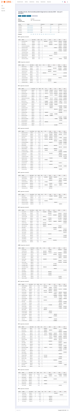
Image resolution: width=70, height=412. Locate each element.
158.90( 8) (46, 121)
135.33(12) (65, 237)
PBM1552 (33, 41)
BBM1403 (31, 235)
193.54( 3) (65, 46)
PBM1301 (30, 290)
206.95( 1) (50, 330)
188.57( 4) (60, 216)
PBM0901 (30, 380)
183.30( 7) (60, 342)
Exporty (23, 15)
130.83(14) (60, 361)
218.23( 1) (55, 211)
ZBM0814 (30, 383)
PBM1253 (33, 120)
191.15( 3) (55, 268)
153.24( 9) (50, 153)
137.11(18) (60, 118)
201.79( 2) (50, 132)
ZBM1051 (31, 139)
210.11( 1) (51, 161)
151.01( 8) (60, 303)
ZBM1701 (32, 274)
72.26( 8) (55, 366)
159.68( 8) (60, 260)
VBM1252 (33, 96)
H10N (46, 34)
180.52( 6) (46, 96)
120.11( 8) (60, 230)
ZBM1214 (30, 312)
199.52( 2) (55, 132)
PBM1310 (30, 287)
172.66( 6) (60, 276)
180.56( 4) (60, 249)
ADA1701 (32, 254)
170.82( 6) (50, 134)
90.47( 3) (50, 188)
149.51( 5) (45, 333)
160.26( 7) (65, 139)
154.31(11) (60, 333)
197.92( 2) (60, 68)
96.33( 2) (45, 380)
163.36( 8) (65, 98)
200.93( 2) (50, 341)
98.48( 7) (44, 241)
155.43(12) (60, 154)
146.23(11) (46, 115)
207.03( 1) (44, 222)
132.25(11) (65, 107)
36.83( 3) (46, 184)
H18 (54, 34)
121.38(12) (55, 113)
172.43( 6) (60, 50)
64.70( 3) (65, 375)
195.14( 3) (55, 140)
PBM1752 (31, 72)
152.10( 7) (46, 137)
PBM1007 (31, 358)
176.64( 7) (60, 162)
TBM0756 (31, 200)
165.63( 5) (46, 148)
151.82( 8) (65, 295)
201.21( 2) (60, 44)
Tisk (19, 15)
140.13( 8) (55, 137)
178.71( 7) (55, 98)
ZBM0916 (30, 399)
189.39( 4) (60, 47)
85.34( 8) (45, 356)
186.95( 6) (60, 331)
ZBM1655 (31, 80)
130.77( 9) (65, 156)
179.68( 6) (55, 104)
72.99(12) (65, 347)
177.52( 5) (49, 218)
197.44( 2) (55, 287)
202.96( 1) (60, 227)
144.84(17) (60, 117)
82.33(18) (60, 356)
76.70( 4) (50, 401)
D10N (33, 34)
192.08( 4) (60, 95)
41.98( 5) (60, 184)
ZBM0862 (31, 177)
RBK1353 (33, 104)
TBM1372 (33, 110)
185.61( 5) (50, 311)
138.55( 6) (45, 334)
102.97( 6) (55, 240)
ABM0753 (31, 199)
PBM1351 (33, 98)
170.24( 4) (55, 259)
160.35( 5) (65, 47)
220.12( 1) (55, 339)
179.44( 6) (60, 96)
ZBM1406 (31, 237)
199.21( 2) (65, 132)
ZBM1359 (33, 101)
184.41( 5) (60, 42)
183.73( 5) (65, 333)
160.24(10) (65, 230)
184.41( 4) (65, 257)
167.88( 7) (65, 345)
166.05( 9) (65, 221)
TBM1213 (30, 301)
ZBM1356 (33, 123)
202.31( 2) (45, 331)
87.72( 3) (60, 178)
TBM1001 (31, 330)
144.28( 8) (65, 154)
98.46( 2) (50, 177)
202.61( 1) (60, 330)
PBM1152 (31, 148)
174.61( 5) (50, 158)
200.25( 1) (45, 287)
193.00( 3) (65, 147)
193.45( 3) (60, 109)
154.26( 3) (50, 44)
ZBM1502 (31, 229)
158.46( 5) (55, 336)
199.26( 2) (60, 213)
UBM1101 (31, 364)
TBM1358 (33, 115)
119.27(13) (65, 101)
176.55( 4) (55, 47)
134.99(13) (51, 101)
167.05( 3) (49, 79)
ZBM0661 (31, 197)
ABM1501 (31, 240)
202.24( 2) (49, 224)
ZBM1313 (30, 306)
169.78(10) (60, 151)
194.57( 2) (45, 46)
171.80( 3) (65, 68)
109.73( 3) (54, 68)
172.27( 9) (55, 99)
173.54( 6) (49, 274)
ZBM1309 (30, 292)
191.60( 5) (60, 353)
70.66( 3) (45, 383)
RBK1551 (31, 74)
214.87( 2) (55, 328)
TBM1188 (31, 142)
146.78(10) (51, 102)
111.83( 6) (55, 252)
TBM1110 (31, 361)
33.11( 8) (51, 347)
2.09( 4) (45, 375)
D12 (35, 34)
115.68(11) (65, 158)
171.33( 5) (51, 113)
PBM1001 (31, 355)
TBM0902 (30, 382)
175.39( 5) (49, 273)
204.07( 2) (46, 145)
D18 (41, 34)
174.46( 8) (60, 142)
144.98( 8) (55, 315)
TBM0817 (30, 385)
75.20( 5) (50, 183)
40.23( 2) (60, 385)
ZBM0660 (31, 203)
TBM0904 (30, 374)
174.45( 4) (55, 227)
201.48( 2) (65, 41)
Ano (50, 25)
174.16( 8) (60, 120)
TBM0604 (30, 401)
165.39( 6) (60, 289)
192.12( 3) (60, 77)
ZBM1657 (31, 66)
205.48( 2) (51, 91)
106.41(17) (60, 347)
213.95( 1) (50, 287)
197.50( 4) (55, 93)
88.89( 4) (50, 178)
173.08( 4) (65, 151)
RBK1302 (30, 314)
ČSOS (68, 410)
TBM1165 (31, 137)
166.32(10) (60, 358)
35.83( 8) (46, 150)
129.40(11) (55, 124)
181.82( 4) (49, 219)
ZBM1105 (31, 339)
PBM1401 (31, 227)
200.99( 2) (55, 265)
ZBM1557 (31, 76)
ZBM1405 (31, 211)
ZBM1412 (31, 213)
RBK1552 (33, 52)
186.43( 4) (50, 290)
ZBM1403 (32, 263)
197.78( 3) (60, 218)
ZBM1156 (31, 164)
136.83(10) (65, 117)
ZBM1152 (31, 132)
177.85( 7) (60, 101)
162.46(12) (60, 98)
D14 (37, 34)
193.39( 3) (65, 331)
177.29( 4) (50, 252)
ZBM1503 (32, 249)
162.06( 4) (65, 69)
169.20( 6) (51, 106)
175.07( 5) (60, 262)
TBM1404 (31, 230)
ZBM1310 (30, 317)
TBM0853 (31, 188)
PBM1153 (31, 145)
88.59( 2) (60, 180)
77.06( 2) (46, 181)
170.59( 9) (60, 140)
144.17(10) (60, 295)
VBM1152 (31, 156)
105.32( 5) (49, 80)
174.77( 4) (45, 355)
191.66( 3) (65, 252)
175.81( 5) (55, 292)
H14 (50, 34)
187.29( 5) (65, 219)
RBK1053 (31, 167)
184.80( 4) (50, 333)
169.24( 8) (60, 344)
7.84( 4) (55, 82)
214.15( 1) (65, 249)
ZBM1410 (31, 224)
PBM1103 (31, 333)
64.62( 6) (50, 180)
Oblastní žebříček (30, 25)
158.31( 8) (51, 98)
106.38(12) (55, 320)
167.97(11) (60, 156)
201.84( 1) (65, 91)
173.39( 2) (50, 41)
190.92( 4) (44, 216)
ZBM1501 (31, 218)
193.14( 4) (55, 289)
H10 (43, 34)
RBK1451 (33, 46)
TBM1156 (31, 151)
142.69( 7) (65, 50)
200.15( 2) (45, 300)
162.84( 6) (65, 306)
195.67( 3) (60, 147)
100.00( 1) (46, 177)
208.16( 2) (49, 251)
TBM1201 (30, 300)
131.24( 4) (49, 69)
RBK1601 (31, 221)
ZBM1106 (31, 363)
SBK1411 (31, 238)
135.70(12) (51, 104)
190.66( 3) (60, 252)
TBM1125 (31, 331)
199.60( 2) (65, 90)
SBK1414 (30, 315)
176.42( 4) (50, 164)
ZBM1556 (33, 44)
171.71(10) (60, 102)
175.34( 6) (44, 211)
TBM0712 (30, 393)
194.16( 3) (65, 298)
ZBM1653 (31, 79)
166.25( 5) (45, 259)
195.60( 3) (46, 91)
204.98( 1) (65, 42)
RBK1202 (30, 295)
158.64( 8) (50, 137)
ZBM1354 (33, 106)
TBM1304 (30, 303)
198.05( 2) (65, 66)
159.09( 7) (60, 293)
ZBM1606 (32, 252)
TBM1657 (33, 57)
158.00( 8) (65, 336)
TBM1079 (31, 161)
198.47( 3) (55, 109)
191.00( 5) (65, 95)
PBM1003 (31, 350)
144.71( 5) (65, 72)
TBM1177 (31, 153)
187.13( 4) (65, 44)
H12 (48, 34)
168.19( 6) (55, 314)
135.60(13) (60, 336)
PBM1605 (32, 259)
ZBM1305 (30, 320)
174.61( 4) (51, 93)
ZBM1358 (33, 99)
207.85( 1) (55, 263)
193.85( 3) (45, 330)
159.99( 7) (65, 303)
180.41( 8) (65, 218)
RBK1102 (31, 366)
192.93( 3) (60, 49)
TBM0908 (30, 375)
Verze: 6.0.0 (18, 410)
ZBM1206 (30, 289)
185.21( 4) (60, 304)
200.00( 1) (45, 41)
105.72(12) (65, 140)
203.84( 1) (45, 328)
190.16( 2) (55, 52)
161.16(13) (60, 107)
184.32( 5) (60, 134)
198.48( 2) (49, 71)
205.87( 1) (60, 41)
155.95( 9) (46, 112)
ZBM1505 (32, 268)
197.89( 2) (65, 289)
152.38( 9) (51, 99)
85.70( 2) (65, 178)
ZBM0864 (31, 183)
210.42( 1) (65, 328)
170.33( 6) (50, 312)
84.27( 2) (65, 382)
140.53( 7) (55, 139)
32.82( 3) (60, 203)
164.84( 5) (55, 254)
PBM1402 (31, 233)
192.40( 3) (49, 213)
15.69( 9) (50, 221)
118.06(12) (60, 306)
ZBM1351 (33, 113)
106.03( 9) (60, 219)
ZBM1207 (30, 311)
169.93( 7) (46, 104)
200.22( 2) (60, 350)
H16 (52, 34)
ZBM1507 (32, 251)
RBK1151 (31, 147)
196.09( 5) (55, 91)
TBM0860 (31, 202)
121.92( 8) (49, 238)
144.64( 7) (50, 317)
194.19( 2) (65, 251)
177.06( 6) (45, 292)
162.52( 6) (65, 137)
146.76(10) (50, 139)
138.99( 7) (60, 46)
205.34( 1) (55, 145)
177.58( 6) (60, 137)
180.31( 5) (60, 292)
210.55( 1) (46, 159)
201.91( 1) (56, 95)
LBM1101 (31, 356)
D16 (39, 34)
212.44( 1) (51, 90)
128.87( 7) (50, 336)
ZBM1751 (31, 71)
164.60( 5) (65, 134)
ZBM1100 (31, 353)
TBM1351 (33, 91)
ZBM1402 (32, 265)
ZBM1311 (30, 304)
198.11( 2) (60, 132)
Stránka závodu (34, 15)
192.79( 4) (60, 341)
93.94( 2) (55, 202)
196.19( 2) (65, 342)
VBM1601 (32, 262)
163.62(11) (60, 91)
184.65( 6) (65, 96)
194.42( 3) (44, 224)
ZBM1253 (33, 95)
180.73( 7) (65, 99)
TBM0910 (30, 377)
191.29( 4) (55, 134)
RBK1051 (31, 159)
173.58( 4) (60, 69)
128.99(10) (65, 142)
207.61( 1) (46, 90)
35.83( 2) (55, 184)
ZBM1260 (33, 102)
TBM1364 (33, 93)
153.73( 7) (65, 260)
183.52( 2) (54, 71)
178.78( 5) (65, 301)
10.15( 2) (55, 375)
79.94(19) (60, 334)
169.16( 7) (60, 257)
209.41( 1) (60, 90)
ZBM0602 (30, 396)
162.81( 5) (50, 334)
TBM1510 (32, 257)
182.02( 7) (65, 232)
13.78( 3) (60, 375)
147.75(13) (60, 150)
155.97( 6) (46, 134)
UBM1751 (31, 82)
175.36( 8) (55, 101)
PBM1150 (31, 150)
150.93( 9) (60, 301)
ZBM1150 (31, 169)
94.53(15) (60, 169)
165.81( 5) (55, 221)
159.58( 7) (60, 221)
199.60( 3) (45, 309)
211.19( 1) (50, 249)
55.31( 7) (50, 184)
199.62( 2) (55, 90)
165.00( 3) (55, 334)
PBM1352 (33, 112)
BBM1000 (31, 334)
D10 (31, 34)
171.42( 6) (65, 334)
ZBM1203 (30, 298)
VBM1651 (31, 68)
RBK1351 (33, 118)
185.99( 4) (65, 292)
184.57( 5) (45, 290)
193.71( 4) (65, 110)
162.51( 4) (55, 333)
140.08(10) (55, 102)
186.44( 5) (60, 110)
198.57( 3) (65, 93)
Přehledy (28, 15)
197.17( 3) (60, 339)
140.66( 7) (49, 233)
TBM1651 (33, 58)
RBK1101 (31, 328)
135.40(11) (65, 235)
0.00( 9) (65, 58)
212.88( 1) (60, 298)
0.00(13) (56, 118)
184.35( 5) (44, 219)
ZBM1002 (31, 344)
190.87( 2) (60, 254)
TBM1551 (33, 49)
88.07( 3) (50, 399)
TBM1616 (31, 219)
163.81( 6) (55, 150)
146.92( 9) (65, 106)
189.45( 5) (55, 148)
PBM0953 (31, 181)
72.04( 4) (60, 183)
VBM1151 (31, 154)
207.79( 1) (65, 143)
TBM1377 (33, 107)
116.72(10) (55, 167)
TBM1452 (33, 50)
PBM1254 (33, 121)
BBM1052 (31, 134)
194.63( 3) (65, 229)
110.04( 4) (50, 55)
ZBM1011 (31, 336)
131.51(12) (65, 102)
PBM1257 (33, 109)
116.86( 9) (65, 293)
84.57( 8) (65, 57)
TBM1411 (31, 222)
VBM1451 (33, 47)
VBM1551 (31, 77)
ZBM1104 (31, 341)
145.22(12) (60, 345)
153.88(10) (46, 101)
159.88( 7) (55, 293)
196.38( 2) (50, 289)
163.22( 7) (50, 142)
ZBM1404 (31, 216)
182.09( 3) (51, 95)
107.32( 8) (50, 304)
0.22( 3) (65, 183)
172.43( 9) (60, 99)
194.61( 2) (60, 300)
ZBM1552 (33, 42)
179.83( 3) (55, 229)
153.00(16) (60, 112)
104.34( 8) (65, 262)
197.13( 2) (60, 93)
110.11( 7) (45, 347)
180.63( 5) (46, 102)
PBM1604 (32, 270)
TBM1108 (31, 347)
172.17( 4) (46, 139)
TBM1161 (31, 140)
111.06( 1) (50, 186)
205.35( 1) (49, 211)
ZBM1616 (32, 273)
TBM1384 (33, 90)
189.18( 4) (60, 153)
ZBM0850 (31, 186)
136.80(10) (55, 295)
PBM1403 (31, 241)
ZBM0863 (31, 184)
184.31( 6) (65, 216)
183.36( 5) (65, 270)
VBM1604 (32, 260)
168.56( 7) (51, 107)
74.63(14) (65, 118)
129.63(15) (60, 363)
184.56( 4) (46, 98)
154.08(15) (60, 106)
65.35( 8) (60, 58)
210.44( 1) (65, 222)
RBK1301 (30, 309)
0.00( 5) (56, 44)
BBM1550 (33, 55)
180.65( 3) (49, 271)
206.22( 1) (60, 143)
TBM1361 (33, 124)
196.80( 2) (46, 93)
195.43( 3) (55, 290)
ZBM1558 (31, 69)
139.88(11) (51, 115)
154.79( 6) (65, 49)
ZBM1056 (31, 162)
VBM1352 (33, 117)
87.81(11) (65, 364)
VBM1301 (30, 293)
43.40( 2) (50, 375)
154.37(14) (60, 123)
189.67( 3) (50, 292)
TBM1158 (31, 143)
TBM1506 (31, 232)
